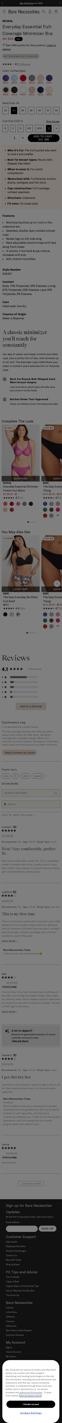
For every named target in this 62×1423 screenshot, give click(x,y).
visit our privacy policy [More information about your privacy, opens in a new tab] (30, 1395)
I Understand (31, 1404)
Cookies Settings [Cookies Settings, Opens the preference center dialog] (31, 1413)
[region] (30, 1391)
